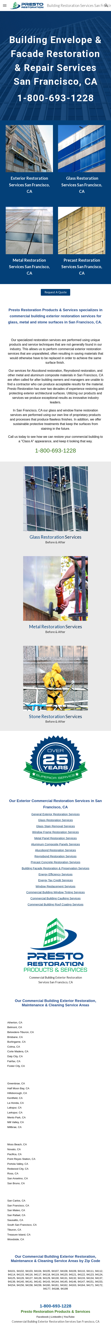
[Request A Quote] (55, 292)
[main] (55, 66)
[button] (4, 5)
